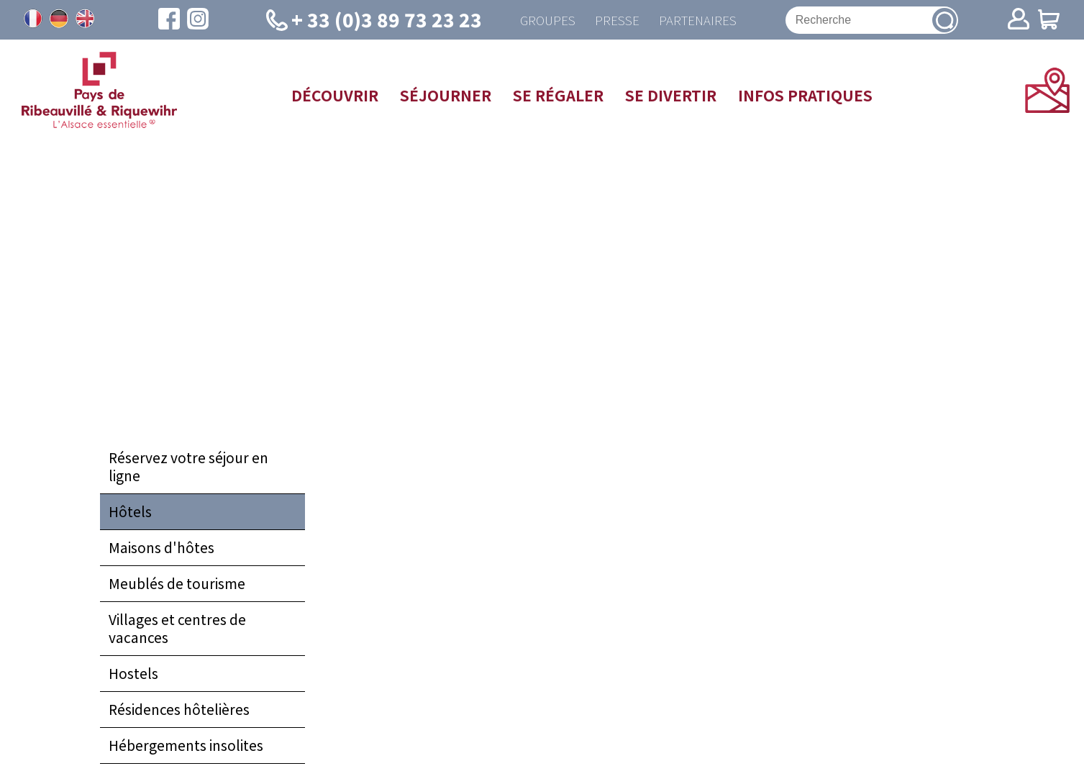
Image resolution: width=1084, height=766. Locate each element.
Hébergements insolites (186, 747)
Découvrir (334, 96)
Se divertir (670, 96)
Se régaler (558, 96)
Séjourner (445, 96)
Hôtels (130, 513)
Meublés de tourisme (177, 585)
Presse (615, 20)
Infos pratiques (805, 96)
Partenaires (699, 20)
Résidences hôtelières (179, 711)
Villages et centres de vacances (177, 630)
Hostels (133, 675)
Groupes (542, 20)
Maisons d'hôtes (161, 549)
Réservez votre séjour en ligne (188, 469)
